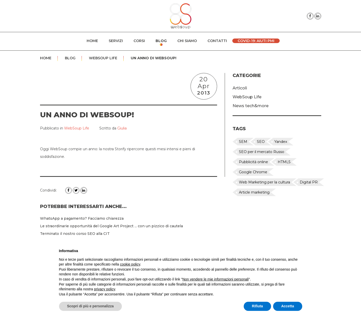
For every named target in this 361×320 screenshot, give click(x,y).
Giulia (122, 128)
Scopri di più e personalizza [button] (90, 306)
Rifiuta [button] (257, 306)
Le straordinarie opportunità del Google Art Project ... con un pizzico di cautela (111, 226)
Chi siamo (187, 41)
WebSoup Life (103, 58)
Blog (161, 41)
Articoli (240, 88)
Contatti (217, 41)
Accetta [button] (287, 306)
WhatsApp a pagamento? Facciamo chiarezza (82, 218)
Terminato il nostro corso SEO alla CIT (75, 233)
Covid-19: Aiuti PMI (256, 41)
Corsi (139, 41)
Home (92, 41)
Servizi (116, 41)
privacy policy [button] (104, 289)
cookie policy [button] (130, 264)
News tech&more (251, 105)
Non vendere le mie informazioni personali (215, 279)
